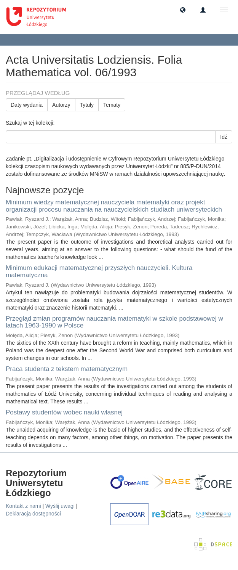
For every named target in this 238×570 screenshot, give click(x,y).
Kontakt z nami (23, 506)
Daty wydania (27, 105)
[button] (183, 9)
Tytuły (87, 105)
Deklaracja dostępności (33, 514)
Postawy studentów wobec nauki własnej (64, 412)
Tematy (111, 105)
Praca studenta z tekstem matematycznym (67, 369)
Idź (223, 137)
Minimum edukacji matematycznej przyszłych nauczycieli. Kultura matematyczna (99, 271)
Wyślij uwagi (60, 506)
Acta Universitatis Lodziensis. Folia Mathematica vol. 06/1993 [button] (76, 39)
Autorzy (61, 105)
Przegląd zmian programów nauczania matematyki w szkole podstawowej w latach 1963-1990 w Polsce (114, 322)
